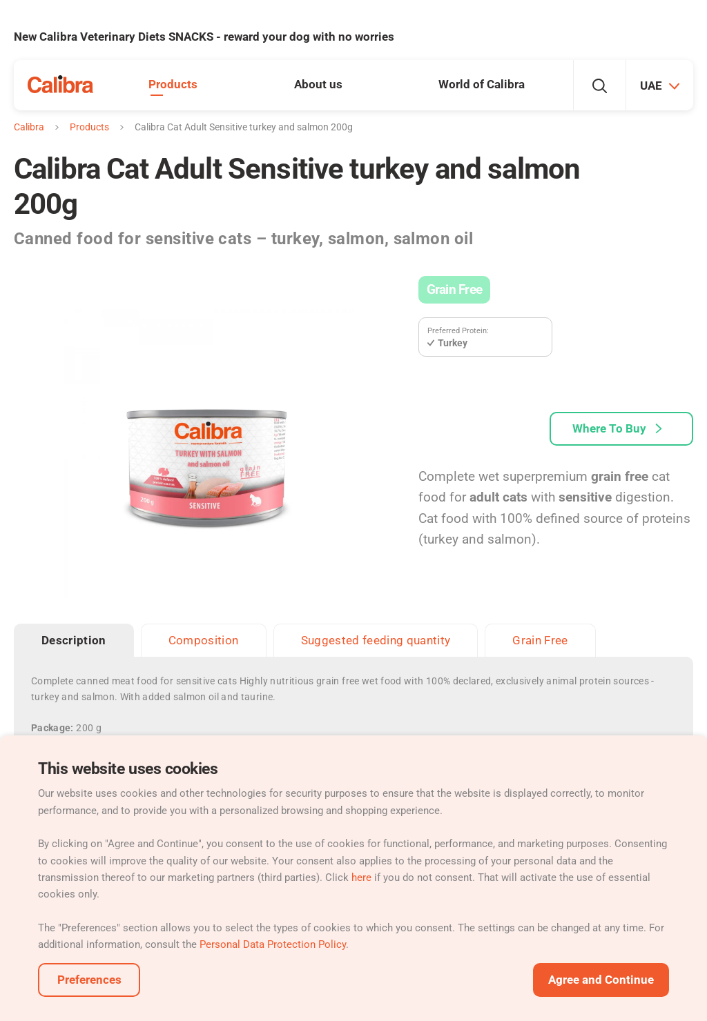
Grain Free (454, 289)
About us (318, 84)
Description (73, 640)
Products (172, 84)
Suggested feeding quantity (376, 640)
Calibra (29, 126)
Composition (203, 640)
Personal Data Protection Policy (273, 944)
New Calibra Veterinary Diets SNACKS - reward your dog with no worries (204, 36)
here (361, 877)
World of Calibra (481, 84)
